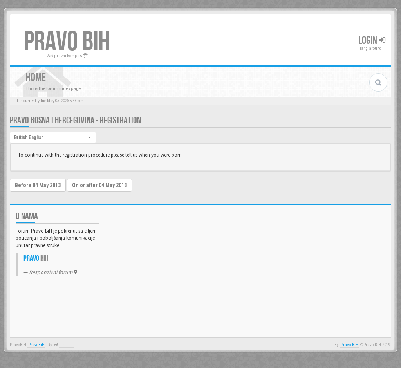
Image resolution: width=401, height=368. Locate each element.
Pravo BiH (349, 344)
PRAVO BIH (67, 41)
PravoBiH (36, 344)
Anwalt (66, 344)
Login (371, 40)
